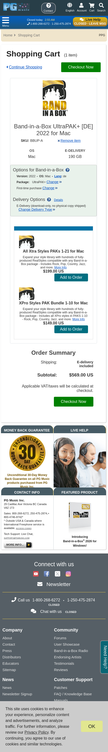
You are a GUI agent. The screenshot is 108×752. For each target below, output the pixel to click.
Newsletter (58, 584)
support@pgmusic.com (16, 538)
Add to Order (71, 277)
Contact (8, 644)
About (7, 638)
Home (7, 35)
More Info (60, 267)
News (7, 688)
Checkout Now (81, 67)
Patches (60, 688)
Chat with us (51, 611)
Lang (57, 176)
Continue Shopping (25, 67)
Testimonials (64, 663)
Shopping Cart (29, 35)
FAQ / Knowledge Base (73, 694)
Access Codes (24, 528)
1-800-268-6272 (39, 23)
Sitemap (9, 670)
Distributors (11, 657)
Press (7, 651)
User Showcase (67, 644)
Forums (60, 638)
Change (54, 182)
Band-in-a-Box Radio (71, 651)
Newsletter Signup (17, 694)
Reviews (61, 670)
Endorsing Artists (68, 657)
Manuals (61, 700)
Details (58, 200)
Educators (10, 663)
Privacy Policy (36, 732)
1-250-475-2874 (61, 23)
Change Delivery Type (37, 209)
